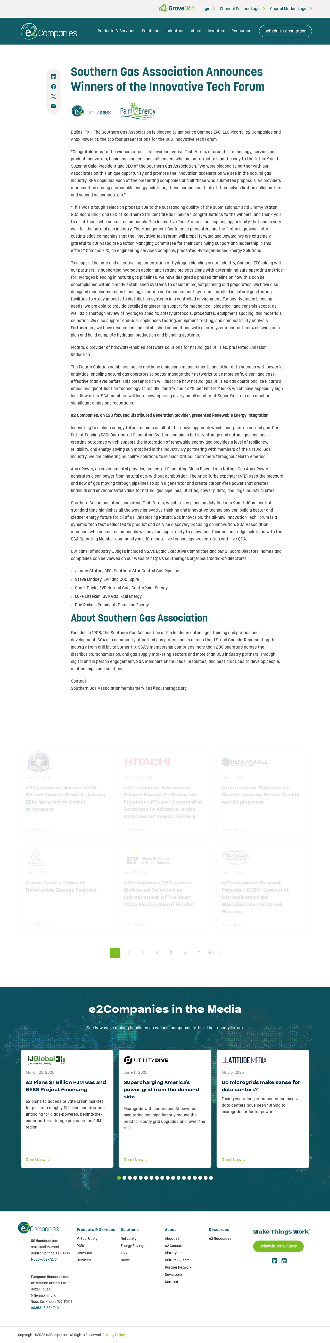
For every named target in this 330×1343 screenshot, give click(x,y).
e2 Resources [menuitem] (220, 1239)
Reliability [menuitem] (128, 1239)
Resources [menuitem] (241, 31)
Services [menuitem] (84, 1260)
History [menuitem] (171, 1253)
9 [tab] (162, 1178)
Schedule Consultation (286, 31)
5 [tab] (141, 1178)
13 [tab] (184, 1178)
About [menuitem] (196, 31)
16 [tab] (200, 1178)
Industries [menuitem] (175, 31)
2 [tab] (124, 1178)
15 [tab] (195, 1178)
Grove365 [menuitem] (84, 1253)
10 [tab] (168, 1178)
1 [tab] (119, 1178)
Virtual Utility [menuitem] (87, 1239)
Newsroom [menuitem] (173, 1275)
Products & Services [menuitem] (117, 31)
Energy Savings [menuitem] (133, 1246)
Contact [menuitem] (171, 1282)
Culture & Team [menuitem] (177, 1260)
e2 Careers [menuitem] (173, 1246)
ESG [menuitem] (124, 1253)
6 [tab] (146, 1178)
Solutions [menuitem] (150, 31)
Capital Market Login (289, 9)
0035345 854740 (45, 1308)
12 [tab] (178, 1178)
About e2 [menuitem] (172, 1239)
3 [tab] (130, 1178)
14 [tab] (189, 1178)
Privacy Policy (114, 1335)
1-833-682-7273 (44, 1259)
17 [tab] (206, 1178)
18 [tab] (211, 1178)
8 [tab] (157, 1178)
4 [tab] (135, 1178)
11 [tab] (173, 1178)
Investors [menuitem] (216, 31)
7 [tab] (151, 1178)
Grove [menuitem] (125, 1260)
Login (205, 9)
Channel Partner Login (240, 9)
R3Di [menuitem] (80, 1246)
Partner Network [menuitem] (178, 1267)
